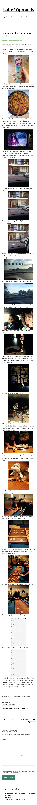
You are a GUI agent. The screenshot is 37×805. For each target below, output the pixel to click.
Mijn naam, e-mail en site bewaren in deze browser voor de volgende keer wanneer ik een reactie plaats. (18, 772)
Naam (4, 755)
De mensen (8, 797)
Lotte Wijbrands (18, 9)
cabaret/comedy (18, 17)
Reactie (4, 739)
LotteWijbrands (6, 696)
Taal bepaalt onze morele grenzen (15, 799)
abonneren (32, 17)
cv (18, 21)
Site (3, 763)
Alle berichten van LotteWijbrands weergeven (15, 708)
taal (11, 17)
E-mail (22, 755)
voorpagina (5, 17)
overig (25, 17)
